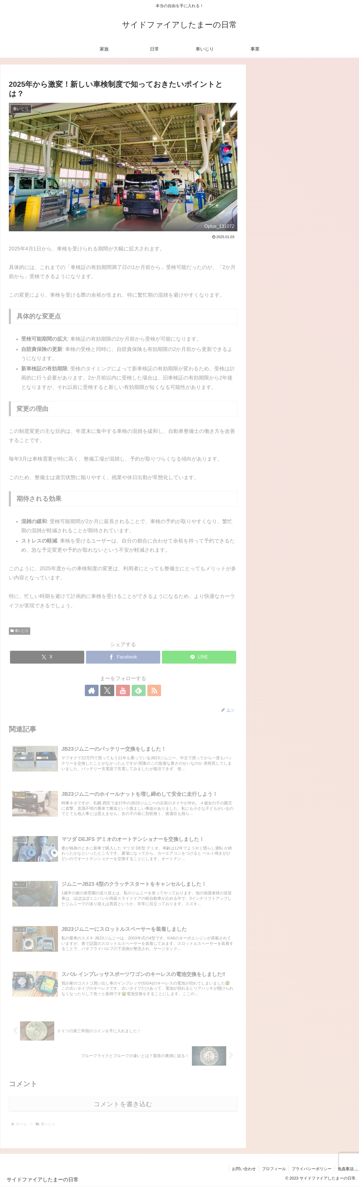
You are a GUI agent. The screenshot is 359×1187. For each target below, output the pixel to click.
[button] (347, 82)
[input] (305, 81)
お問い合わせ (244, 1169)
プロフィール (274, 1169)
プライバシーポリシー (312, 1169)
